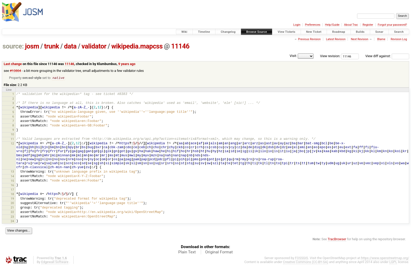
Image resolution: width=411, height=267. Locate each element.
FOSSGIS (301, 258)
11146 (180, 46)
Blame (381, 39)
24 (12, 221)
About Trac (351, 24)
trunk (51, 46)
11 (12, 139)
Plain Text (187, 252)
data (70, 46)
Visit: (293, 56)
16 (12, 185)
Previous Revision (309, 39)
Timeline (204, 32)
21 (12, 208)
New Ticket (314, 32)
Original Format (219, 252)
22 (12, 212)
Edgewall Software (54, 262)
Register (368, 24)
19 (12, 199)
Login (296, 24)
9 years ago (126, 64)
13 (12, 172)
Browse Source (256, 32)
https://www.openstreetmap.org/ (385, 258)
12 (12, 144)
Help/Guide (332, 24)
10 (12, 134)
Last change (13, 64)
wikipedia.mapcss (137, 46)
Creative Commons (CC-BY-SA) (305, 262)
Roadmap (338, 32)
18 (12, 194)
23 (12, 217)
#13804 (15, 71)
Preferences (312, 24)
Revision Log (399, 39)
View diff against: (387, 56)
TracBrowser (337, 239)
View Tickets (286, 32)
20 (12, 203)
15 (12, 181)
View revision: (330, 56)
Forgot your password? (392, 24)
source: (13, 46)
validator (94, 46)
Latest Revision (336, 39)
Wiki (184, 32)
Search (399, 32)
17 (12, 190)
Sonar (379, 32)
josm (32, 46)
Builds (360, 32)
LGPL (393, 262)
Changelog (228, 32)
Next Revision (359, 39)
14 (12, 176)
